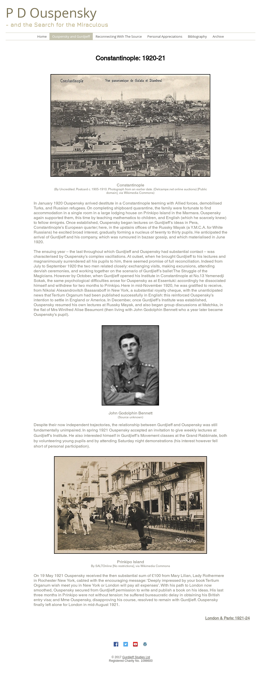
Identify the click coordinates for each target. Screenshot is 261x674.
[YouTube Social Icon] (135, 644)
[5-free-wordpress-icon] (145, 644)
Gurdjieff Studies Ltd (136, 657)
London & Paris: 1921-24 (227, 618)
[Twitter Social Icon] (125, 644)
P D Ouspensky (51, 12)
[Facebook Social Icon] (116, 644)
